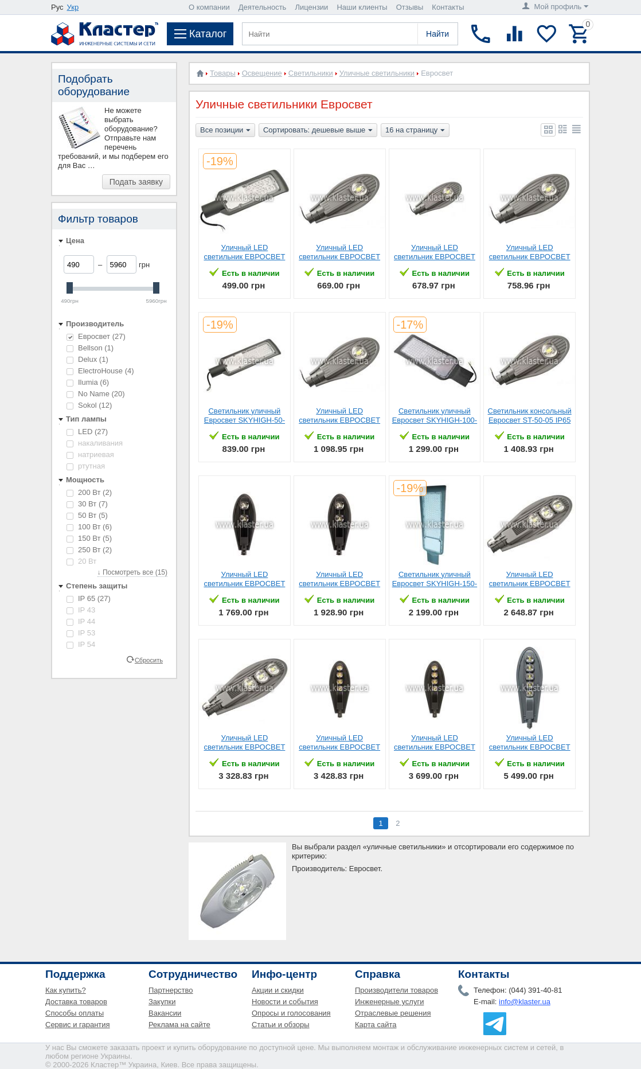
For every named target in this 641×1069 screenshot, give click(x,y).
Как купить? (65, 990)
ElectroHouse (100, 370)
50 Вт (87, 515)
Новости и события (285, 1001)
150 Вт (89, 538)
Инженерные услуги (389, 1001)
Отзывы (410, 7)
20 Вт (81, 561)
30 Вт (87, 504)
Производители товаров (396, 990)
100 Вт (89, 526)
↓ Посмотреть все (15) (132, 572)
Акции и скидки (278, 990)
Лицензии (311, 7)
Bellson (90, 348)
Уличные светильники (377, 73)
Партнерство (170, 990)
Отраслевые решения (393, 1013)
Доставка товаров (76, 1001)
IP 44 (81, 621)
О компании (209, 7)
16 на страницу (415, 131)
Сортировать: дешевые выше (318, 131)
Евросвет (96, 336)
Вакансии (164, 1013)
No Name (96, 393)
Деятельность (263, 7)
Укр (73, 7)
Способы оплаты (74, 1013)
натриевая (90, 454)
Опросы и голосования (291, 1013)
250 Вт (89, 549)
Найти (437, 33)
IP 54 (81, 644)
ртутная (86, 466)
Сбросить (149, 660)
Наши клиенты (362, 7)
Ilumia (88, 382)
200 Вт (89, 492)
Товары (223, 73)
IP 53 (81, 633)
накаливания (95, 443)
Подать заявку (136, 181)
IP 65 (89, 598)
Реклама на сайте (179, 1024)
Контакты (448, 7)
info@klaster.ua (524, 1001)
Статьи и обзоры (281, 1024)
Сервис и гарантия (77, 1024)
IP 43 (81, 610)
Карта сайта (375, 1024)
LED (87, 431)
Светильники (310, 73)
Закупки (161, 1001)
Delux (87, 359)
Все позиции (225, 131)
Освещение (262, 73)
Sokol (89, 405)
